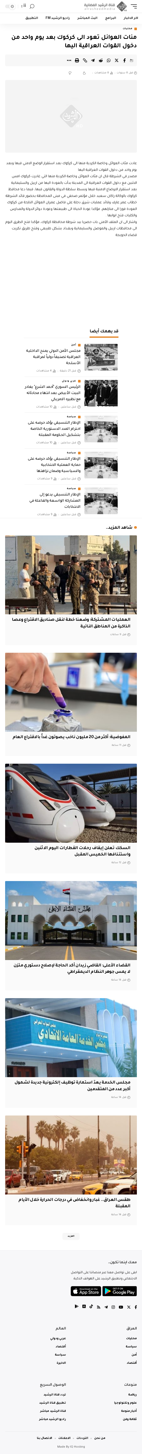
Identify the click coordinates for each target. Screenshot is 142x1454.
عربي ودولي (69, 381)
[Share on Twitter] (116, 60)
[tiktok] (91, 1308)
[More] (69, 60)
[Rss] (99, 1308)
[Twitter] (129, 1308)
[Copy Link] (85, 60)
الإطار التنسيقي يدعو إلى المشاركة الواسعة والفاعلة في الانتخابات (54, 501)
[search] (32, 6)
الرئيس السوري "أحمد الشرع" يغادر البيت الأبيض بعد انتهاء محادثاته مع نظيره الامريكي (53, 393)
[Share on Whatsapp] (108, 60)
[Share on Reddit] (100, 60)
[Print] (77, 60)
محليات (128, 29)
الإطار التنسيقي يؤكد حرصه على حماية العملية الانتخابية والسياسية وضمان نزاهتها (54, 465)
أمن (73, 345)
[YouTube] (121, 1308)
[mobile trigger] (132, 6)
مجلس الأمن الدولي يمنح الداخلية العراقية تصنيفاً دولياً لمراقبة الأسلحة (53, 357)
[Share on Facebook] (124, 60)
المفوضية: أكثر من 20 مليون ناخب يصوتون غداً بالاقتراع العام (71, 737)
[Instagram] (113, 1308)
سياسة (71, 417)
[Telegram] (106, 1308)
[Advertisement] (71, 282)
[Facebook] (136, 1308)
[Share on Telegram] (92, 60)
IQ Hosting (77, 1447)
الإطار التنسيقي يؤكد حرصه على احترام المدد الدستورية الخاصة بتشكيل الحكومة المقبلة (54, 429)
